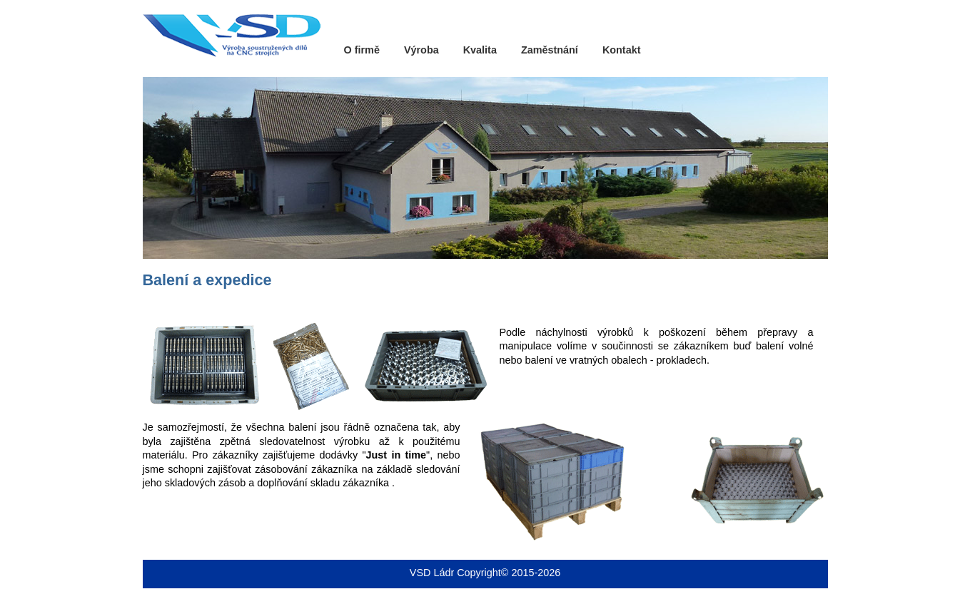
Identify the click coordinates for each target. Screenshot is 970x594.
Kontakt (621, 50)
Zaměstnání (549, 50)
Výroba (421, 50)
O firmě (362, 50)
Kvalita (480, 50)
